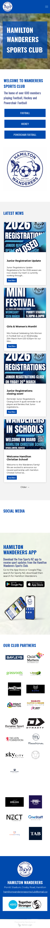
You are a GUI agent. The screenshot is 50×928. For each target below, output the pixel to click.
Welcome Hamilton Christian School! (19, 458)
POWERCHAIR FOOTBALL (25, 134)
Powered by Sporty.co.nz (25, 922)
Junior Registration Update (24, 260)
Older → (25, 487)
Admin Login (25, 925)
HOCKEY (25, 124)
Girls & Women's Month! (22, 326)
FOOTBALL (25, 113)
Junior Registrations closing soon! (19, 392)
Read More (11, 280)
